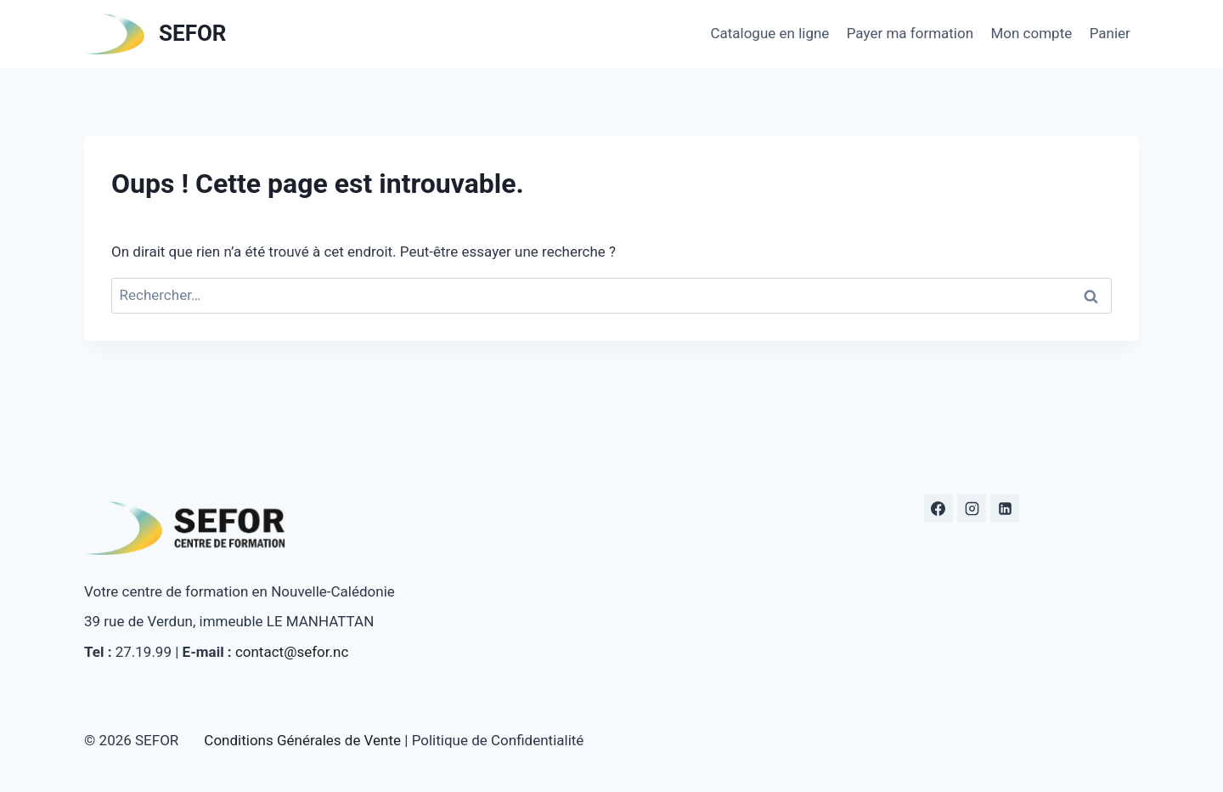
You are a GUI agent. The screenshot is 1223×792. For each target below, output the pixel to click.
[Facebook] (938, 508)
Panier (1110, 33)
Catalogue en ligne (769, 33)
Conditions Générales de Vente (302, 740)
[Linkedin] (1004, 508)
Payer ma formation (910, 33)
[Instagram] (971, 508)
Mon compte (1031, 33)
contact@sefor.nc (291, 651)
